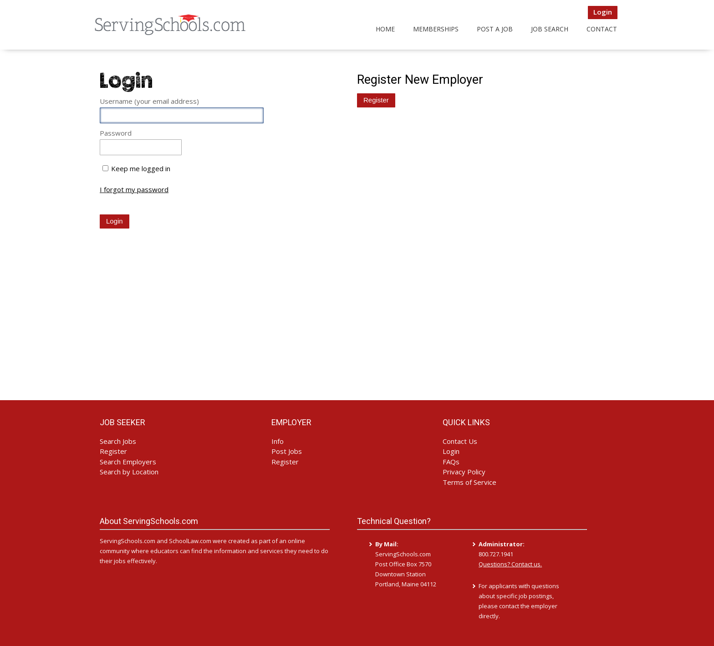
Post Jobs (286, 451)
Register (113, 451)
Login (602, 11)
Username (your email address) (149, 101)
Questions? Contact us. (510, 564)
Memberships (436, 29)
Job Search (549, 29)
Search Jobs (118, 441)
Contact (601, 29)
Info (277, 441)
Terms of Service (469, 482)
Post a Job (495, 29)
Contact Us (460, 441)
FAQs (451, 461)
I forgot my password (134, 189)
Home (385, 29)
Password (116, 132)
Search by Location (129, 471)
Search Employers (128, 461)
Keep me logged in (140, 168)
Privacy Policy (464, 471)
